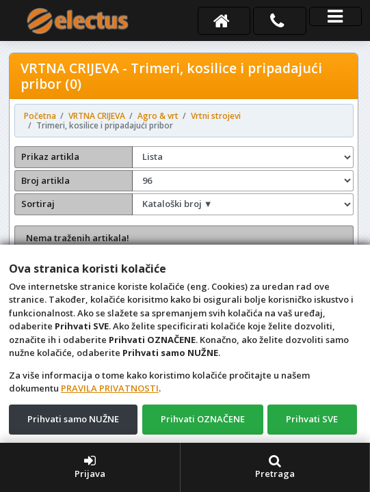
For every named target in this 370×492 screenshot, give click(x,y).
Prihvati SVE (312, 419)
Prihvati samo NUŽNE (73, 419)
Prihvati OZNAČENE (203, 419)
